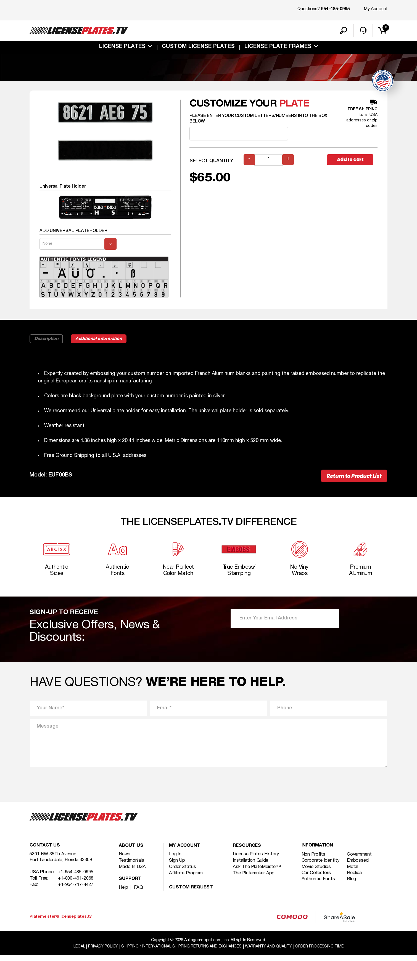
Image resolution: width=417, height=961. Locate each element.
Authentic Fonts (319, 885)
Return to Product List (350, 478)
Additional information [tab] (103, 340)
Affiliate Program (187, 879)
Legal (71, 952)
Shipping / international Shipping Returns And (180, 952)
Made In (133, 872)
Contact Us (45, 851)
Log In (175, 860)
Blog (352, 885)
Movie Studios (317, 873)
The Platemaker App (255, 879)
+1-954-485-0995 (76, 879)
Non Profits (314, 860)
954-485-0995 (335, 9)
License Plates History (257, 860)
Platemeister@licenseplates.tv (61, 922)
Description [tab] (47, 340)
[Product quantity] (269, 161)
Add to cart (352, 161)
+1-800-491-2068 (76, 885)
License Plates (122, 48)
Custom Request (192, 893)
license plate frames (278, 48)
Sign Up (177, 866)
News (125, 860)
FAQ (138, 893)
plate (294, 105)
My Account (375, 9)
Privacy (97, 952)
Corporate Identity (321, 866)
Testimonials (132, 866)
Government (361, 860)
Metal (354, 873)
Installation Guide (252, 866)
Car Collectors (317, 879)
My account (185, 851)
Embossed (359, 866)
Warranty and (272, 952)
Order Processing (326, 952)
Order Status (183, 872)
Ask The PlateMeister (258, 872)
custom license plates (198, 48)
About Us (131, 851)
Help (123, 893)
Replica (355, 879)
